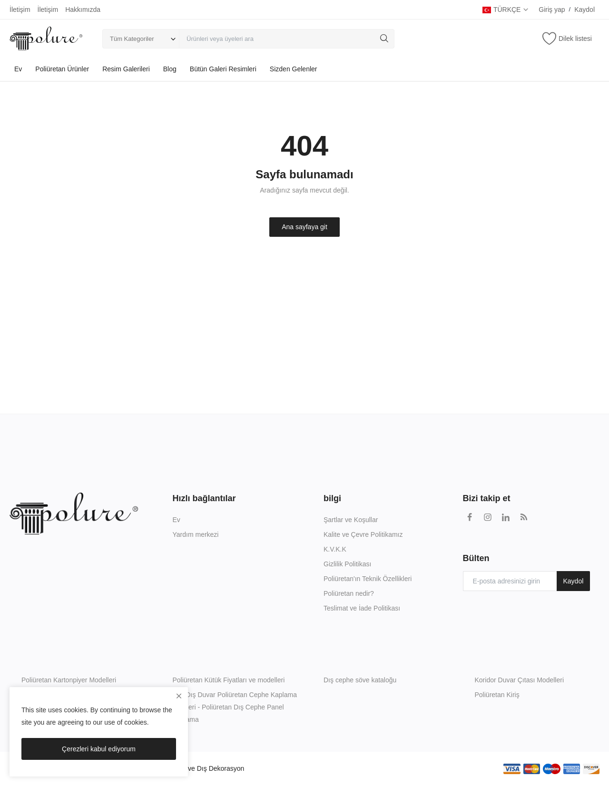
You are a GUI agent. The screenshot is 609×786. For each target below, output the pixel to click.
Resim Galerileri (126, 69)
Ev (18, 69)
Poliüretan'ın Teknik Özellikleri (368, 578)
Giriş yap (552, 9)
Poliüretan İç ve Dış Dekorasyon (196, 768)
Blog (170, 69)
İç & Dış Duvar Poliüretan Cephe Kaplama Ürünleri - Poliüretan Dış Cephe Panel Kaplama (235, 707)
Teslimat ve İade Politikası (362, 608)
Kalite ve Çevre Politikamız (363, 534)
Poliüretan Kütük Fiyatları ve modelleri (229, 680)
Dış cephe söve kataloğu (360, 680)
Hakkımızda (82, 9)
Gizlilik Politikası (347, 564)
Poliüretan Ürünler (62, 69)
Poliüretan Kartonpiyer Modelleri (68, 680)
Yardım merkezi (196, 534)
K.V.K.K (335, 549)
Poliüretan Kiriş (497, 695)
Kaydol (584, 9)
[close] (179, 696)
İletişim (20, 9)
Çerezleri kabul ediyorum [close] (99, 749)
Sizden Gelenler (293, 69)
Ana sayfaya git (304, 227)
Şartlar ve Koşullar (351, 520)
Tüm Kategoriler (132, 38)
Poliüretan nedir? (349, 593)
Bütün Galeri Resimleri (223, 69)
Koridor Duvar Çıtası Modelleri (519, 680)
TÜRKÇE (505, 9)
